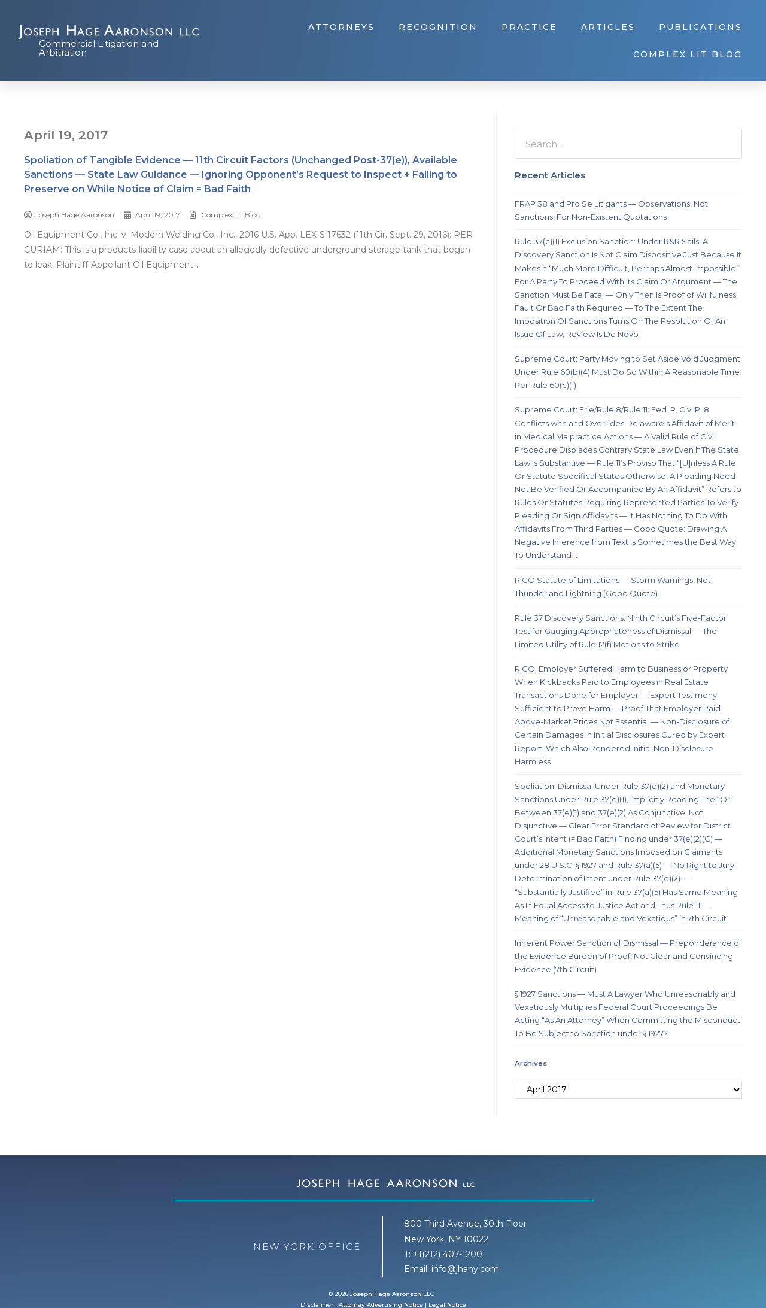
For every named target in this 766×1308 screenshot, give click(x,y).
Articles (608, 27)
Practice (529, 27)
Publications (700, 27)
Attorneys (341, 27)
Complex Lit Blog (687, 54)
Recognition (438, 27)
